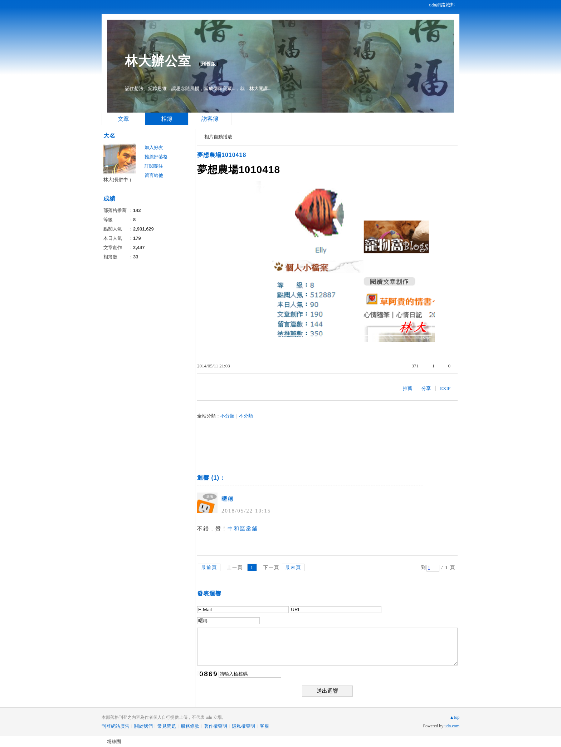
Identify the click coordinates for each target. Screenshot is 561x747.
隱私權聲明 (243, 726)
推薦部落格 (156, 156)
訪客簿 (210, 119)
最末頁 (293, 567)
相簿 (166, 119)
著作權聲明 (215, 726)
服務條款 (190, 726)
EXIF (445, 388)
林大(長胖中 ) (117, 179)
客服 (264, 726)
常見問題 (166, 726)
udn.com (451, 725)
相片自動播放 (218, 136)
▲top (454, 717)
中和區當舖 (243, 528)
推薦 (407, 388)
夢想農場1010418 (221, 155)
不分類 (227, 416)
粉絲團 (114, 741)
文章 (123, 119)
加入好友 (154, 147)
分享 (426, 388)
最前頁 (209, 567)
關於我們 (143, 726)
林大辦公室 (158, 61)
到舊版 (208, 63)
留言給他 (154, 175)
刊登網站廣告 (116, 726)
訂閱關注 (154, 166)
